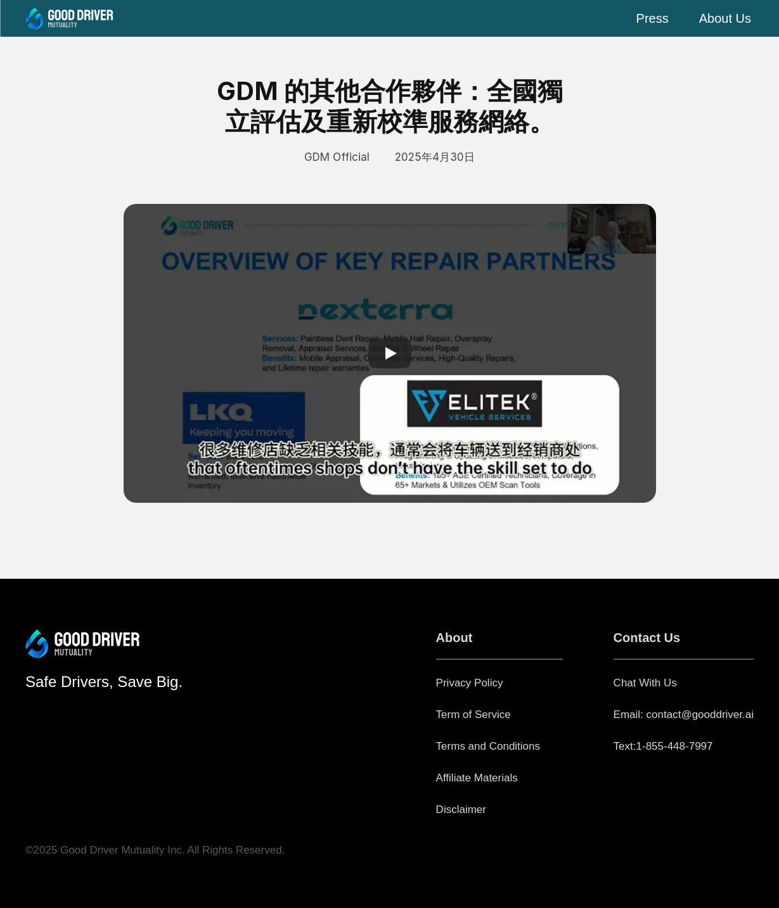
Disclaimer (461, 810)
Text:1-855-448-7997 (663, 746)
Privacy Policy (469, 683)
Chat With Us (645, 683)
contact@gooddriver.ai (700, 715)
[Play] (389, 353)
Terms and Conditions (488, 746)
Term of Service (473, 715)
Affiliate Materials (477, 778)
